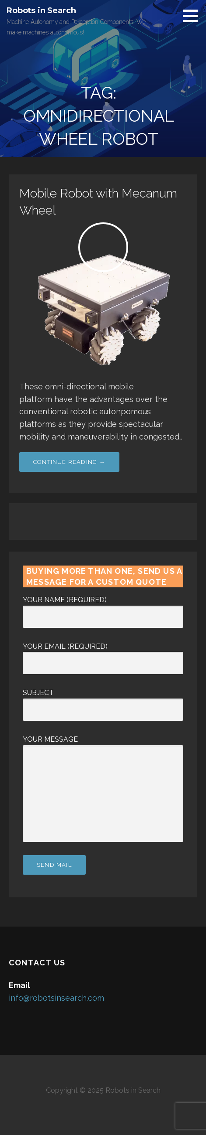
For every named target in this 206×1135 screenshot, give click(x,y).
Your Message (103, 745)
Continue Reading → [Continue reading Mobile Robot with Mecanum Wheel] (69, 462)
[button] (193, 15)
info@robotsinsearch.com (56, 997)
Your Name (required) (103, 608)
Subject (103, 701)
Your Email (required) (103, 655)
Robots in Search (41, 10)
